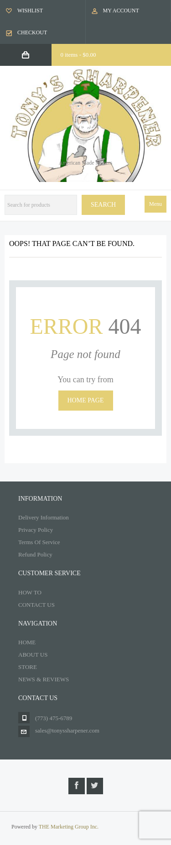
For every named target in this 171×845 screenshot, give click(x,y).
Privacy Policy (35, 529)
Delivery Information (43, 517)
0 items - (78, 54)
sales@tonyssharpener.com (67, 730)
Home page (85, 400)
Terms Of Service (39, 542)
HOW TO (29, 592)
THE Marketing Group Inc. (68, 827)
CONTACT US (36, 604)
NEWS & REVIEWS (43, 679)
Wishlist (30, 10)
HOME (27, 642)
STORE (27, 666)
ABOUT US (32, 654)
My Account (121, 10)
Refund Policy (35, 554)
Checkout (32, 32)
